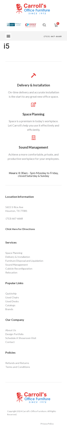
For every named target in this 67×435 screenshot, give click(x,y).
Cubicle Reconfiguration (18, 268)
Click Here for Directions (20, 229)
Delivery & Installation (33, 85)
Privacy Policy (47, 423)
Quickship (11, 293)
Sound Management (33, 147)
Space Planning (33, 114)
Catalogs (10, 305)
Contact (10, 341)
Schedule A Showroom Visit (20, 338)
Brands (9, 309)
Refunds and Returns (17, 362)
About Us (10, 330)
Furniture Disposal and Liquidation (24, 260)
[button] (8, 36)
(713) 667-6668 (53, 36)
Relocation (11, 272)
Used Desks (12, 301)
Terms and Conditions (17, 366)
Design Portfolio (14, 334)
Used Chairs (12, 297)
